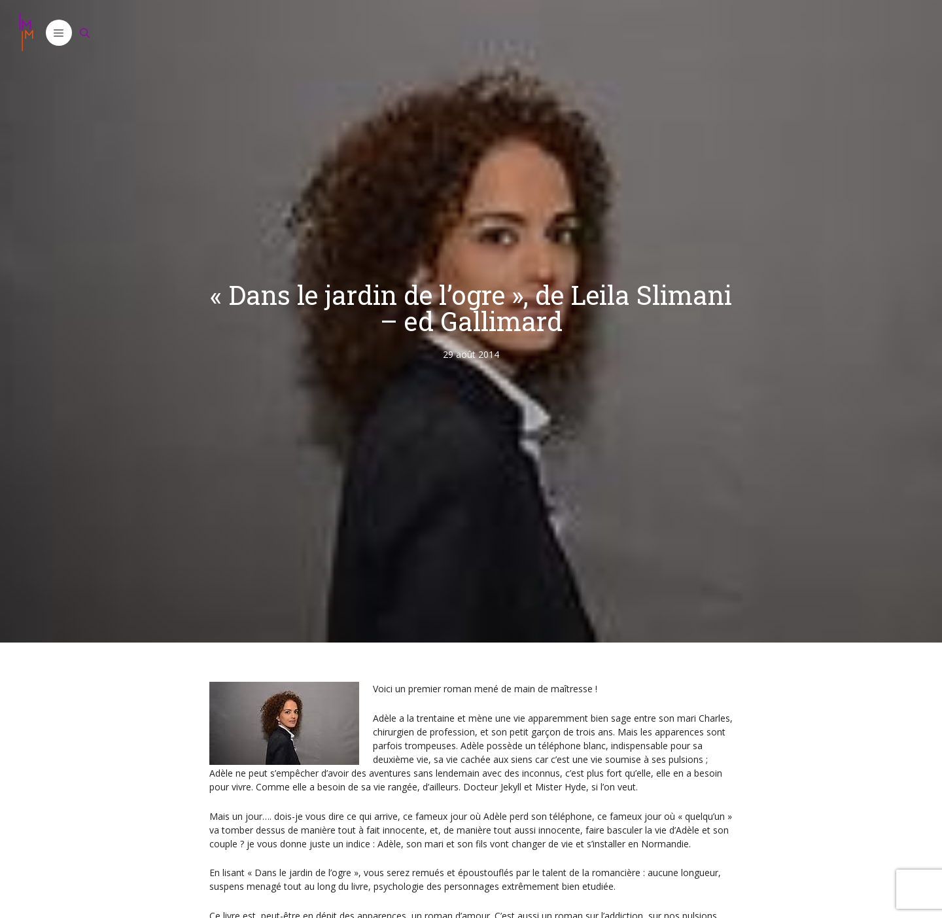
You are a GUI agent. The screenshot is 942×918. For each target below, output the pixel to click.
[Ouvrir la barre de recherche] (85, 33)
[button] (59, 33)
